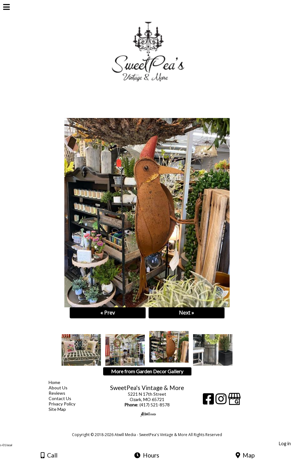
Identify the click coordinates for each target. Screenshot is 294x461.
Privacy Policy (66, 403)
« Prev (107, 312)
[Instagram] (221, 401)
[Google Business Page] (234, 401)
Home (59, 382)
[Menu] (6, 7)
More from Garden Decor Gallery (147, 371)
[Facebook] (209, 401)
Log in (285, 443)
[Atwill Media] (152, 427)
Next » (186, 312)
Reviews (61, 393)
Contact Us (64, 398)
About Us (63, 387)
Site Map (62, 409)
